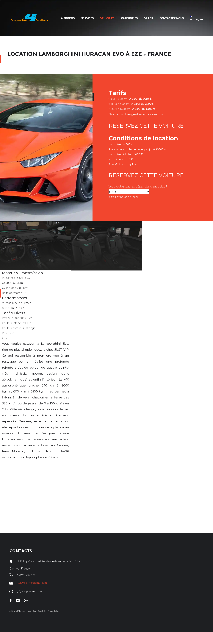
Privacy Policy (53, 611)
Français (196, 18)
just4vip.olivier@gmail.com (34, 583)
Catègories (129, 18)
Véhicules (107, 18)
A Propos (68, 18)
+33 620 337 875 (26, 574)
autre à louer (125, 197)
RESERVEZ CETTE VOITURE (150, 126)
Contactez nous (171, 18)
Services (87, 18)
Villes (148, 18)
